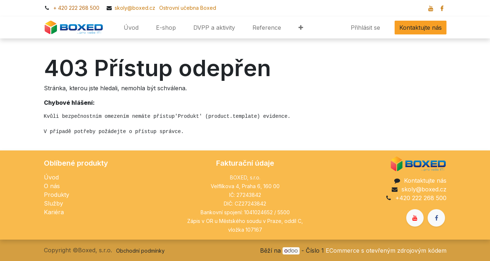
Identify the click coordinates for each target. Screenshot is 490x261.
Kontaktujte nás (420, 27)
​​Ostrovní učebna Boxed (186, 8)
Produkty (56, 194)
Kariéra (54, 212)
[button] (301, 27)
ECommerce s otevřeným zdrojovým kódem (386, 250)
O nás (52, 186)
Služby (53, 203)
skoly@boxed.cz (136, 8)
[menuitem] (131, 27)
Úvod (51, 177)
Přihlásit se (365, 27)
